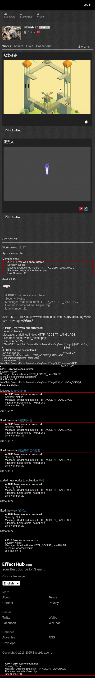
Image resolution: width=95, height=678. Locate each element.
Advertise (8, 637)
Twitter (6, 617)
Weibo (53, 617)
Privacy (54, 603)
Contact (7, 603)
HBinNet (31, 27)
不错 (41, 480)
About (6, 597)
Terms (53, 597)
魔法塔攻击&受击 (29, 450)
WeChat (54, 623)
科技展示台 (25, 420)
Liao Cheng (18, 390)
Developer (9, 643)
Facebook (9, 623)
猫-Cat (22, 510)
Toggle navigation (5, 4)
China (33, 32)
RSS (52, 637)
